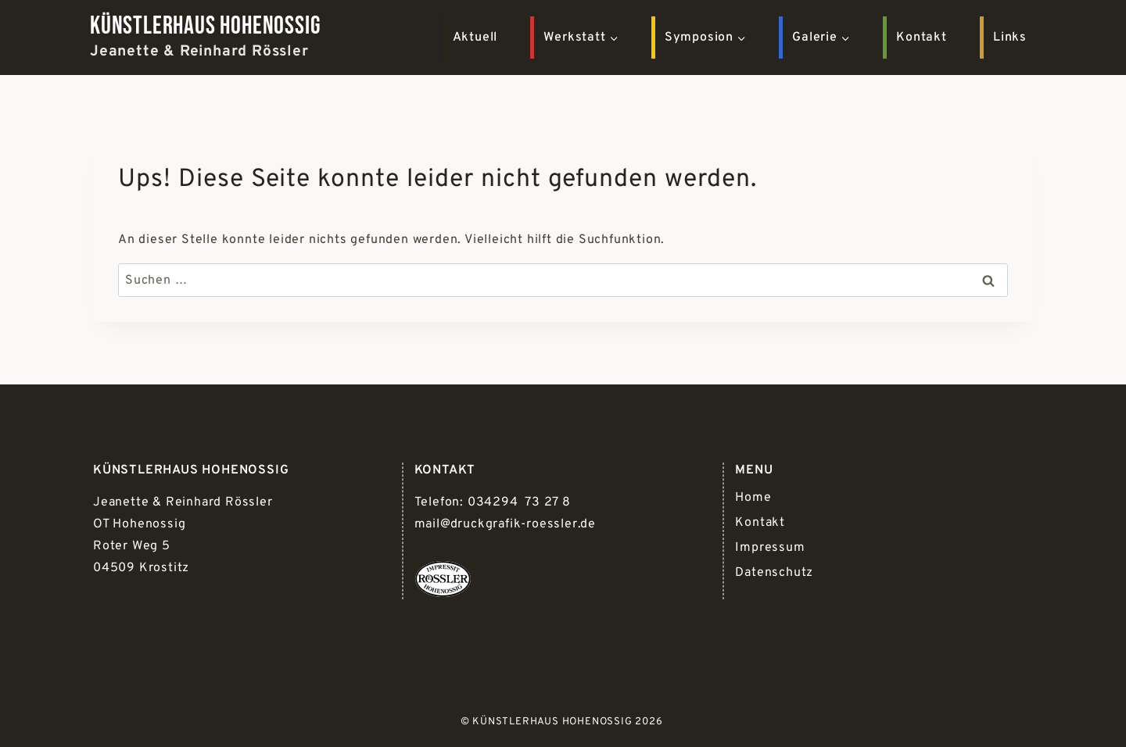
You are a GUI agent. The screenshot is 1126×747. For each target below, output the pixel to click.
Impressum (770, 548)
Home (753, 498)
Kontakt (921, 37)
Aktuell (475, 37)
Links (1010, 37)
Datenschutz (774, 573)
